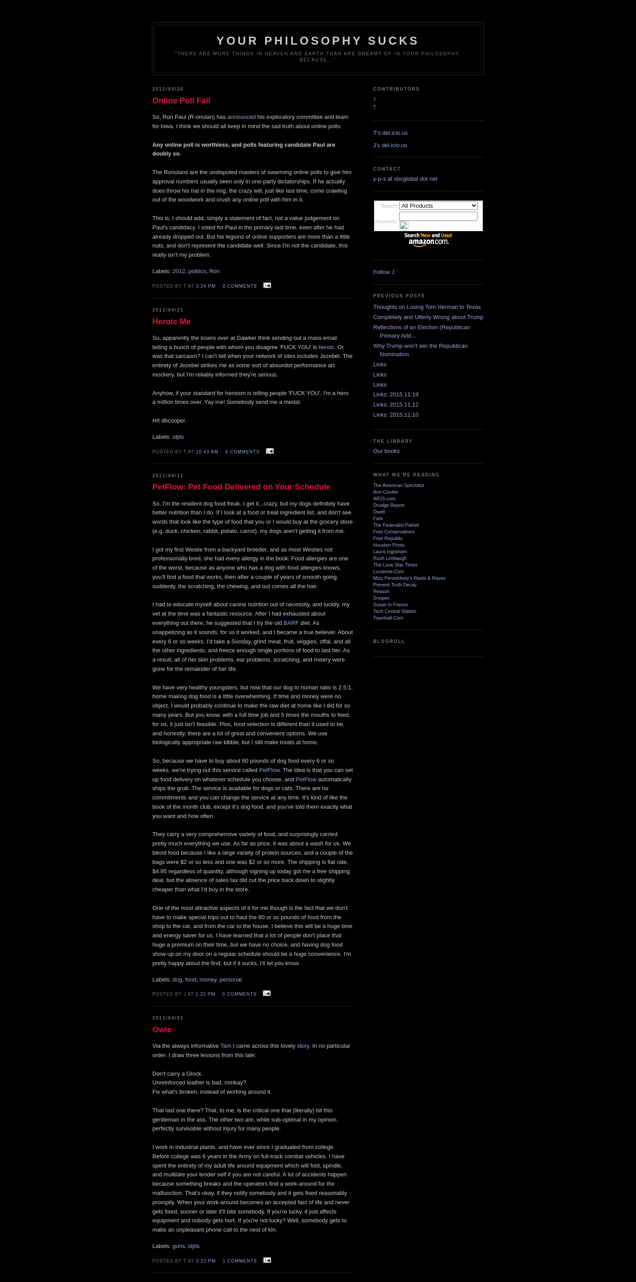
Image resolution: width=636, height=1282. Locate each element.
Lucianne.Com (388, 571)
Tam (225, 1045)
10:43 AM (207, 451)
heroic (326, 347)
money (208, 979)
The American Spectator (398, 485)
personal (231, 979)
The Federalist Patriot (396, 525)
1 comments (240, 1261)
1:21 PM (206, 994)
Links (379, 364)
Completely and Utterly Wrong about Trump (428, 317)
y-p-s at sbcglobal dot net (405, 178)
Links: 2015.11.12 (396, 404)
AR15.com (384, 498)
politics (197, 271)
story (303, 1045)
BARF (292, 623)
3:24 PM (206, 286)
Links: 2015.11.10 (396, 414)
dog (177, 979)
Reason (381, 591)
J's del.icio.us (390, 145)
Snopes (381, 598)
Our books (386, 451)
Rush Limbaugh (390, 558)
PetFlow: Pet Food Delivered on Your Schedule (241, 487)
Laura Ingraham (390, 551)
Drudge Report (389, 505)
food (190, 979)
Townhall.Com (388, 617)
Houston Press (389, 545)
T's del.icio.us (390, 132)
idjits (178, 437)
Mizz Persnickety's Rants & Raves (409, 578)
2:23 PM (206, 1261)
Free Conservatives (394, 531)
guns (179, 1246)
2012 (179, 271)
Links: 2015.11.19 (396, 394)
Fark (378, 518)
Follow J (383, 272)
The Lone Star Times (395, 564)
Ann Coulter (385, 492)
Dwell (379, 511)
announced (241, 117)
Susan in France (390, 604)
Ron (214, 271)
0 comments (240, 286)
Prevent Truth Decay (395, 584)
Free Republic (388, 538)
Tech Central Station (394, 611)
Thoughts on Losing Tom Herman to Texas (427, 307)
